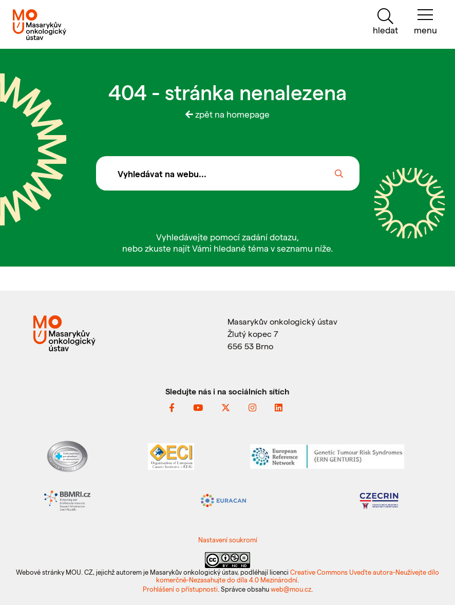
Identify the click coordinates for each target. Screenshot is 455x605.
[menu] (425, 21)
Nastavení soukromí (227, 539)
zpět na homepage (227, 114)
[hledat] (385, 21)
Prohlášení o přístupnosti (180, 589)
